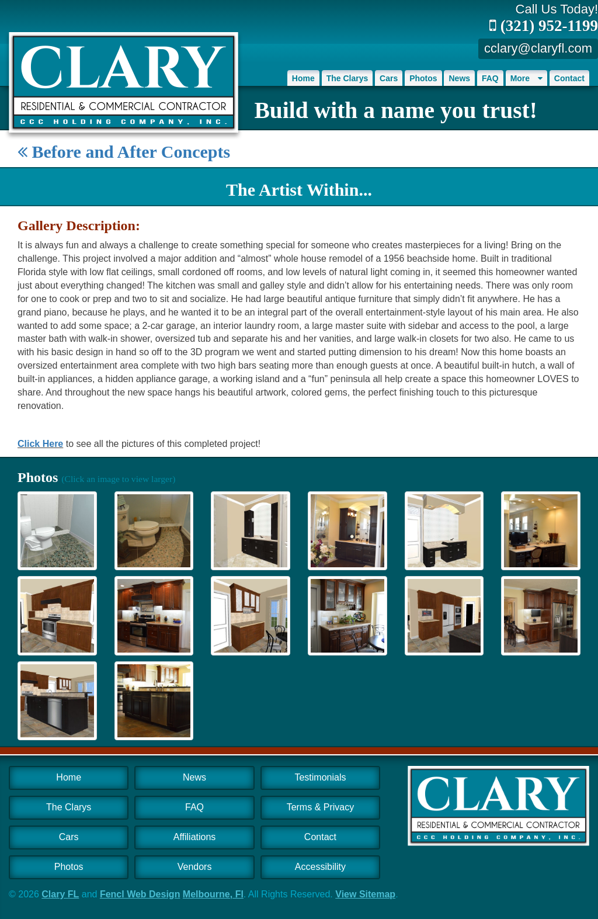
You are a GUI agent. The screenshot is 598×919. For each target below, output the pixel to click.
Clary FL (60, 894)
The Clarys (347, 78)
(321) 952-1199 (543, 25)
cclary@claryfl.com (538, 48)
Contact (569, 78)
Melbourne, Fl (213, 894)
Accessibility (320, 867)
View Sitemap (365, 894)
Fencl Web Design (140, 894)
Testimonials (320, 777)
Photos (423, 78)
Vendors (195, 867)
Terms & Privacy (320, 807)
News (459, 78)
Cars (389, 78)
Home (303, 78)
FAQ (490, 78)
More (526, 78)
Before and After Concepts (124, 151)
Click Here (40, 444)
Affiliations (194, 837)
